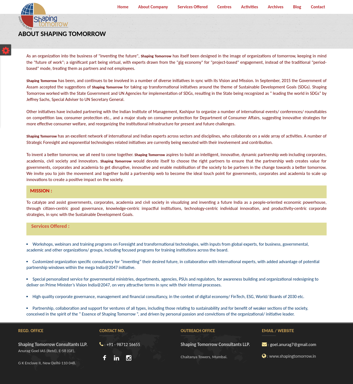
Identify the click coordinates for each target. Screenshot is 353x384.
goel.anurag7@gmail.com (293, 344)
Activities (249, 6)
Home (123, 6)
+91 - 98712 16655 (123, 344)
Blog (297, 6)
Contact (318, 6)
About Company (153, 6)
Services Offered (193, 6)
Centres (224, 6)
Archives (275, 6)
